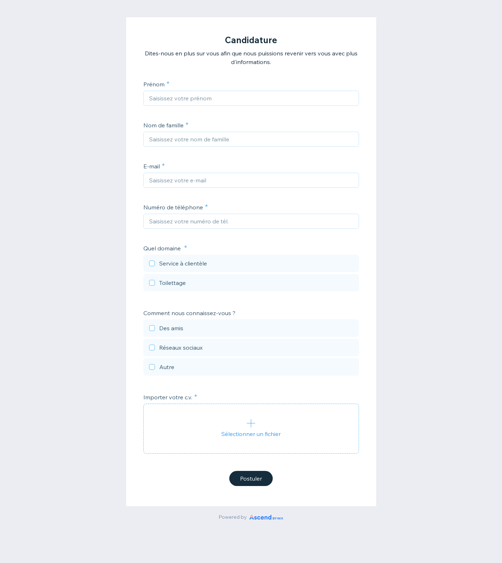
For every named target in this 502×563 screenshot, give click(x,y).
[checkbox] (251, 264)
